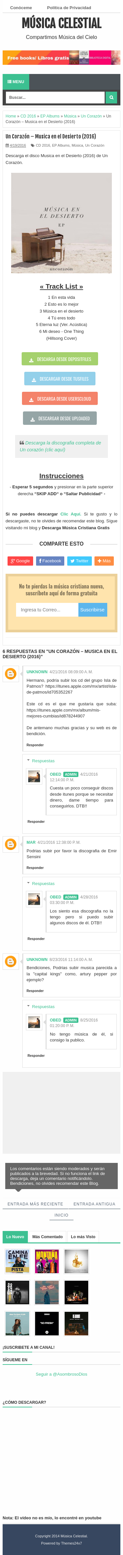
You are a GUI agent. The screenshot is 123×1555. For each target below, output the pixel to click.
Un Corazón (94, 145)
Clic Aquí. (70, 514)
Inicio (61, 1215)
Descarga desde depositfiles (64, 358)
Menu (16, 82)
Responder (35, 745)
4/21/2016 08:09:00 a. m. (71, 672)
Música (77, 145)
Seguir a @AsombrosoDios (61, 1374)
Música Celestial (61, 23)
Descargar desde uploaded (64, 418)
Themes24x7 (71, 1543)
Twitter (80, 561)
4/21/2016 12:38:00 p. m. (59, 842)
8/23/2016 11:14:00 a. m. (71, 959)
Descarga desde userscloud (64, 398)
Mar (31, 842)
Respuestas (43, 760)
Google (20, 561)
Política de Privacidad (69, 7)
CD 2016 (43, 145)
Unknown (37, 672)
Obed (55, 774)
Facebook (50, 561)
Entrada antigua (94, 1204)
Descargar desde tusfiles (64, 378)
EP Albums (61, 145)
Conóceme (21, 7)
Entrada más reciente (35, 1204)
